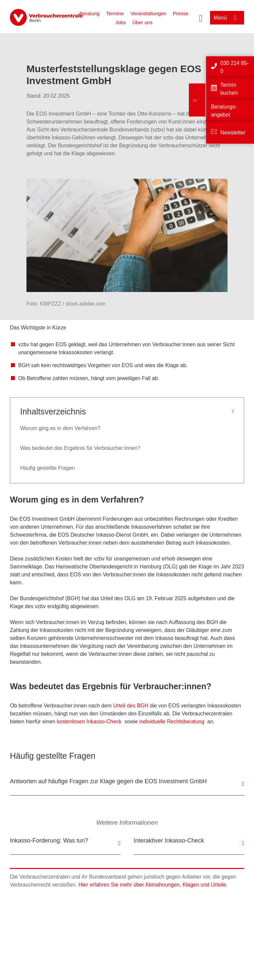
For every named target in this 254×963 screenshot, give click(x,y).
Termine (115, 13)
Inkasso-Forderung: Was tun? (49, 840)
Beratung (89, 13)
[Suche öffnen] (200, 17)
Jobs (120, 22)
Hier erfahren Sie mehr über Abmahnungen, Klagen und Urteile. (153, 885)
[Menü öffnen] (227, 17)
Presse (181, 13)
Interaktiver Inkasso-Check (169, 840)
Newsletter (232, 132)
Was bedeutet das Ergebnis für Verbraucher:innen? (80, 448)
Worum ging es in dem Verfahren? (60, 428)
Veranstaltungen (148, 13)
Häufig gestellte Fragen (47, 468)
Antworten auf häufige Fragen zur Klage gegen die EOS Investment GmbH (108, 781)
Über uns (142, 22)
